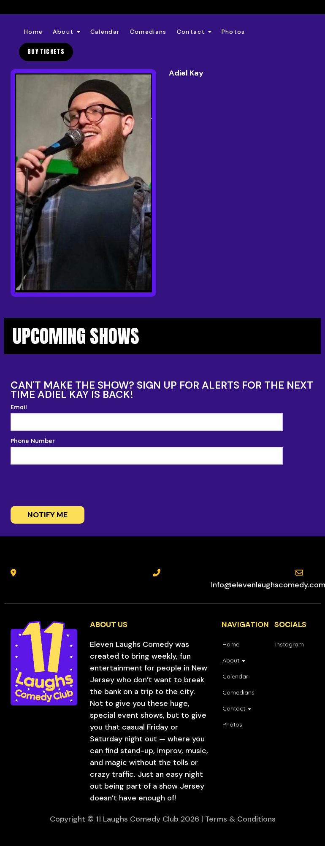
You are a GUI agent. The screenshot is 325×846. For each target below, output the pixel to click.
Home (33, 31)
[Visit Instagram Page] (289, 644)
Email (19, 407)
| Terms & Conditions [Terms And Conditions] (238, 819)
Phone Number (33, 441)
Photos (233, 31)
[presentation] (66, 485)
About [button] (66, 31)
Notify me (47, 515)
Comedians (148, 31)
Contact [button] (194, 31)
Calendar (105, 31)
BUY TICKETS (46, 51)
